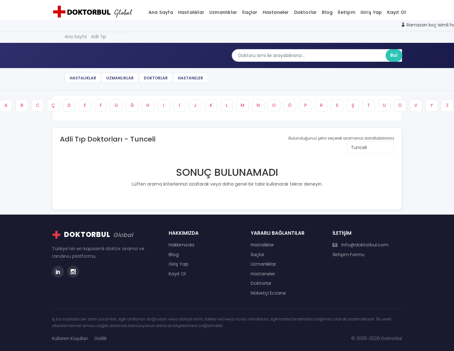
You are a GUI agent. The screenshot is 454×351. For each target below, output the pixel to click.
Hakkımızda (181, 245)
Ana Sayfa (160, 12)
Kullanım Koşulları (70, 339)
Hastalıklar (191, 12)
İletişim (346, 12)
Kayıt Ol (396, 12)
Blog (327, 12)
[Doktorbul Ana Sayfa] (94, 12)
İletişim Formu (348, 254)
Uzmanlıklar (223, 12)
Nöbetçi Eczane (268, 293)
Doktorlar (305, 12)
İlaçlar (249, 12)
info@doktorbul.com (360, 245)
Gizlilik (100, 339)
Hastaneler (276, 12)
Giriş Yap (371, 12)
